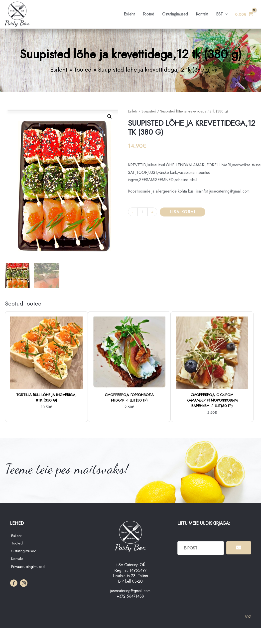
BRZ (247, 617)
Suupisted (148, 111)
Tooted (148, 14)
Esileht (129, 14)
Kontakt (202, 14)
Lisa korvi (183, 212)
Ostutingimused (175, 14)
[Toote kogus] (142, 212)
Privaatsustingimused (28, 567)
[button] (109, 116)
